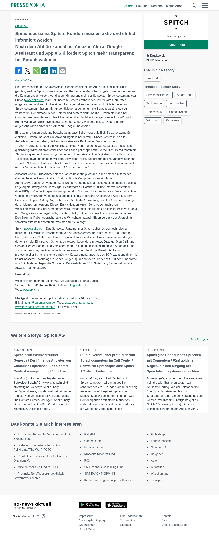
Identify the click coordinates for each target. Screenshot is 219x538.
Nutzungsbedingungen (93, 520)
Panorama (173, 121)
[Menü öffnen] (205, 5)
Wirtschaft (153, 121)
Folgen (176, 44)
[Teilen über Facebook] (18, 70)
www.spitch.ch (34, 99)
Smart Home (185, 95)
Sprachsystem (179, 112)
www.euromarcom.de (78, 302)
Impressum (86, 516)
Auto (154, 460)
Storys (129, 5)
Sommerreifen (160, 447)
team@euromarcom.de (40, 302)
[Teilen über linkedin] (53, 70)
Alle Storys (176, 36)
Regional (157, 5)
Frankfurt (21, 80)
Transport (157, 480)
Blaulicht (142, 5)
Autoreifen (157, 467)
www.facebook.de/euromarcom (35, 306)
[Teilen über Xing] (44, 70)
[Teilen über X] (27, 70)
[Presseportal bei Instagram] (42, 515)
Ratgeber (157, 454)
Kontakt (166, 516)
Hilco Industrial (93, 447)
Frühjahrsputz (160, 434)
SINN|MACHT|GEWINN (99, 473)
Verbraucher (177, 103)
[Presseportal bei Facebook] (32, 516)
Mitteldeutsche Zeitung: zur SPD (38, 467)
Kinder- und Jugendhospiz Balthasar (107, 480)
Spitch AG (21, 25)
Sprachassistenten (159, 95)
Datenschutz (155, 112)
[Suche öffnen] (194, 5)
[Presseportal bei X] (37, 516)
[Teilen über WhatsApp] (36, 70)
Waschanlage (159, 473)
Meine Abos (174, 5)
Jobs (165, 520)
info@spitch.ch (77, 285)
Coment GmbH (94, 440)
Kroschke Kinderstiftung (99, 454)
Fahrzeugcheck (161, 440)
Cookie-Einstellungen (175, 524)
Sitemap (125, 524)
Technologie (154, 103)
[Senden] (62, 70)
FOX (87, 460)
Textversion (127, 520)
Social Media (87, 529)
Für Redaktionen (131, 516)
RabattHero (91, 434)
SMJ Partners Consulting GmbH (105, 467)
